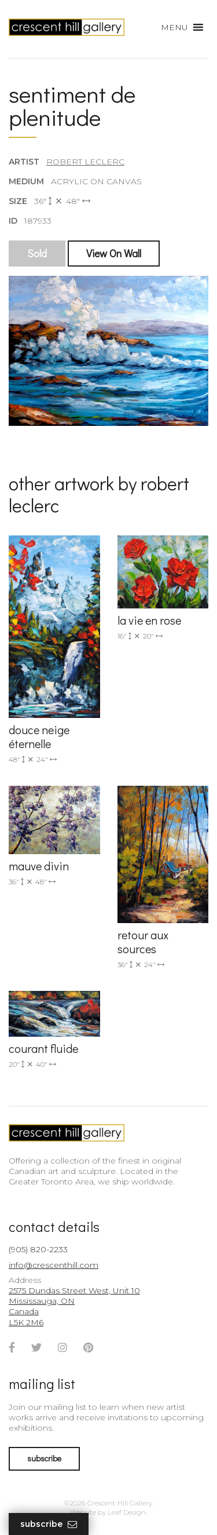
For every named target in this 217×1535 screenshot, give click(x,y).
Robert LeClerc (85, 161)
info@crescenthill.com (53, 1265)
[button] (174, 27)
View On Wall (113, 253)
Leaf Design (127, 1512)
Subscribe (48, 1524)
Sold (37, 253)
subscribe (44, 1458)
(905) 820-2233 (38, 1249)
